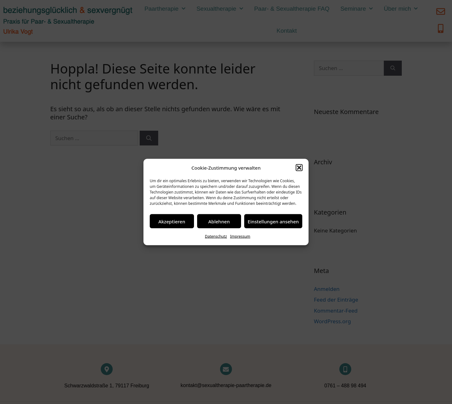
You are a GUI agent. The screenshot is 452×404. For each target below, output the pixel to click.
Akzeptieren (171, 221)
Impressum (240, 236)
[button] (299, 168)
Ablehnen (219, 221)
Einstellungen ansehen (273, 221)
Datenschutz (216, 236)
